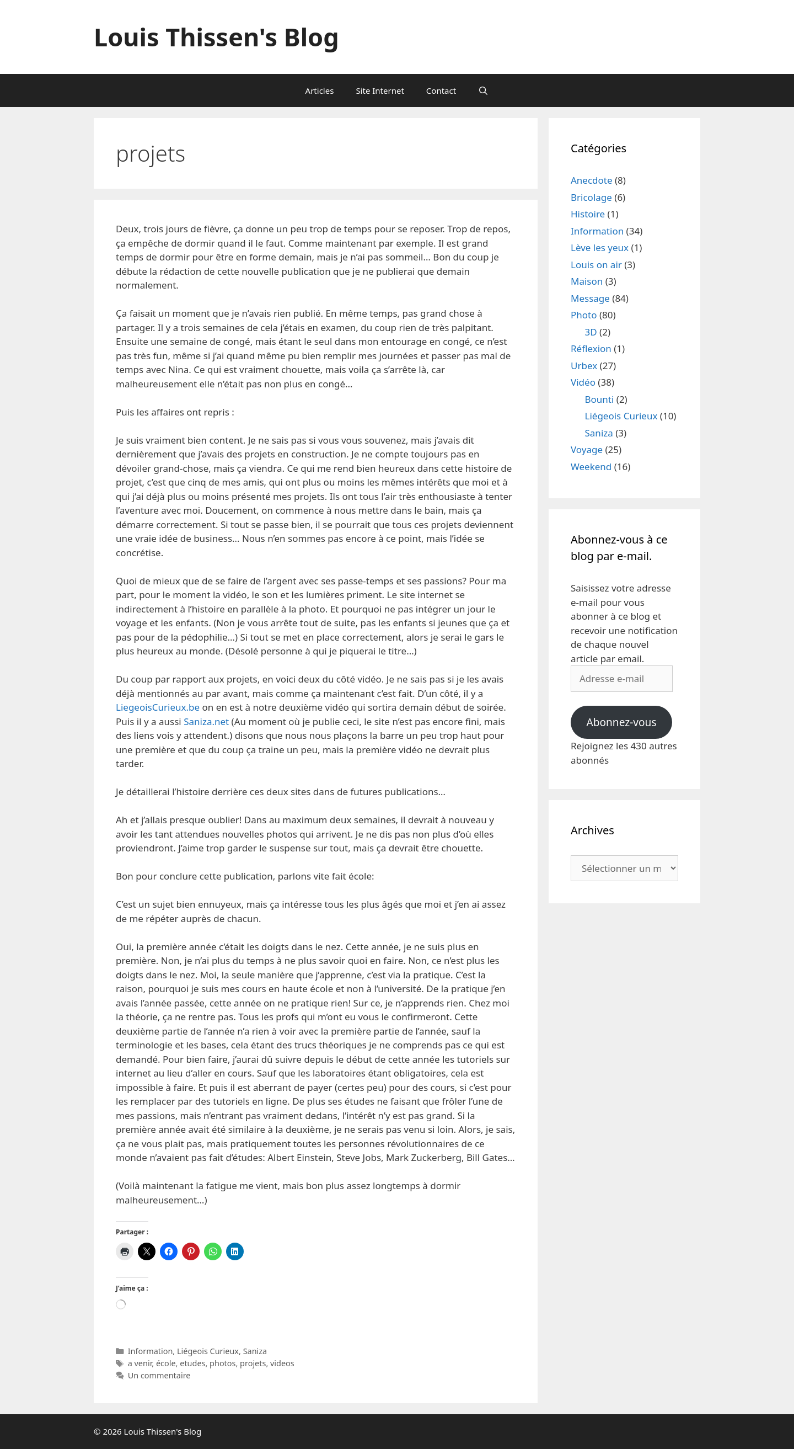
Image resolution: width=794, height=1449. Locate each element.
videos (282, 1363)
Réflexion (591, 348)
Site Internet (380, 90)
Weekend (591, 466)
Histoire (588, 213)
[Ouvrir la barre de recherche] (483, 90)
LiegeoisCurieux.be (158, 707)
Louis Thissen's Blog (216, 37)
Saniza (255, 1351)
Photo (584, 314)
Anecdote (592, 180)
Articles (319, 90)
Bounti (599, 399)
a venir (140, 1363)
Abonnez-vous (621, 722)
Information (150, 1351)
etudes (192, 1363)
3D (591, 332)
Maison (587, 281)
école (166, 1363)
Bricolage (591, 197)
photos (222, 1363)
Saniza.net (206, 721)
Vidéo (583, 382)
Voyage (587, 449)
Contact (441, 90)
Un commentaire (159, 1375)
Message (590, 298)
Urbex (584, 365)
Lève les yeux (600, 247)
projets (253, 1363)
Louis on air (596, 264)
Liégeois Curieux (208, 1351)
